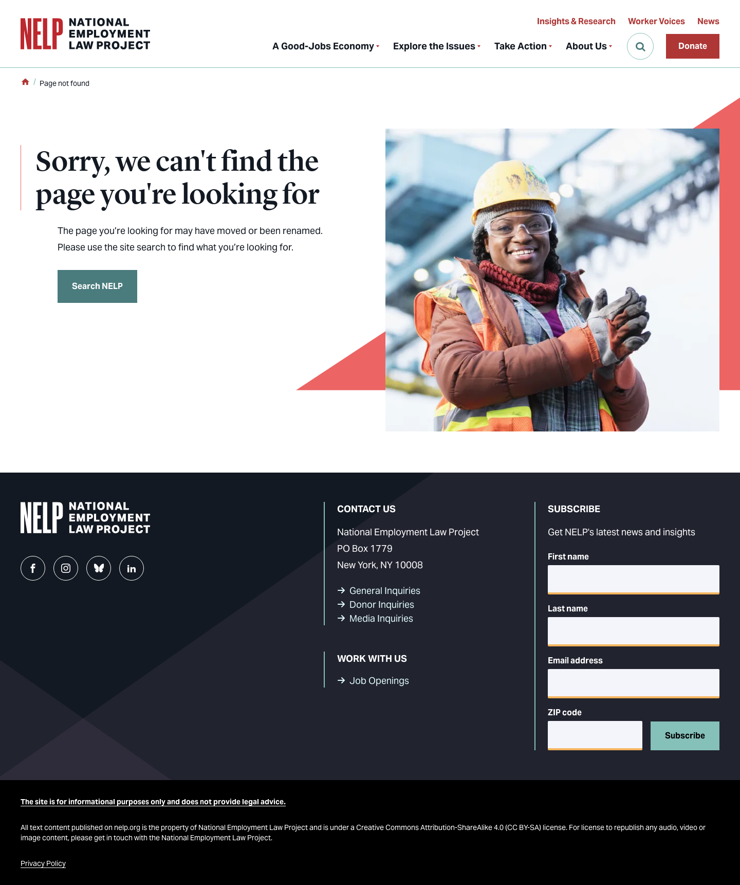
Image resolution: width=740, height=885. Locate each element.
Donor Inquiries (381, 604)
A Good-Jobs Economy (323, 46)
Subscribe (685, 735)
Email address (575, 660)
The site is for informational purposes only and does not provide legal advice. (153, 801)
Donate (692, 46)
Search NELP (97, 286)
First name (568, 556)
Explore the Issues (434, 46)
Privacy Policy (43, 863)
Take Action (520, 46)
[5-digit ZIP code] (595, 735)
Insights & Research (576, 21)
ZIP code (565, 712)
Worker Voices (656, 21)
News (708, 21)
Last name (568, 608)
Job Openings (379, 681)
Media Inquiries (381, 618)
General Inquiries (384, 591)
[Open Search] (640, 46)
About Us (586, 46)
